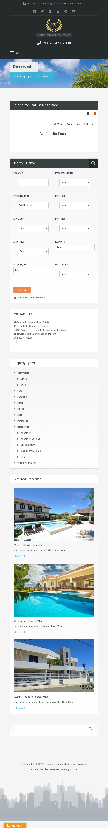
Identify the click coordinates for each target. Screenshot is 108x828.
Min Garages (62, 264)
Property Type (21, 195)
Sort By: (58, 124)
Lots (19, 414)
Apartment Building (30, 438)
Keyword (60, 241)
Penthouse (22, 420)
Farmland (22, 396)
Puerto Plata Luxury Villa (28, 545)
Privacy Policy (69, 769)
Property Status (64, 172)
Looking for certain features (29, 297)
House (20, 408)
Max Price (18, 241)
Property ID (19, 264)
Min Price (60, 218)
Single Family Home (31, 450)
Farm (33, 208)
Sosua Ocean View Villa (28, 621)
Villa (23, 456)
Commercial (33, 204)
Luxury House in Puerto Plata (31, 696)
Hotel (20, 402)
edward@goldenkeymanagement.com (63, 3)
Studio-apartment (26, 462)
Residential (23, 426)
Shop (23, 384)
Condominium (28, 444)
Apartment (26, 432)
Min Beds (60, 195)
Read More (60, 550)
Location (18, 172)
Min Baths (19, 218)
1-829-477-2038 (57, 43)
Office (24, 378)
